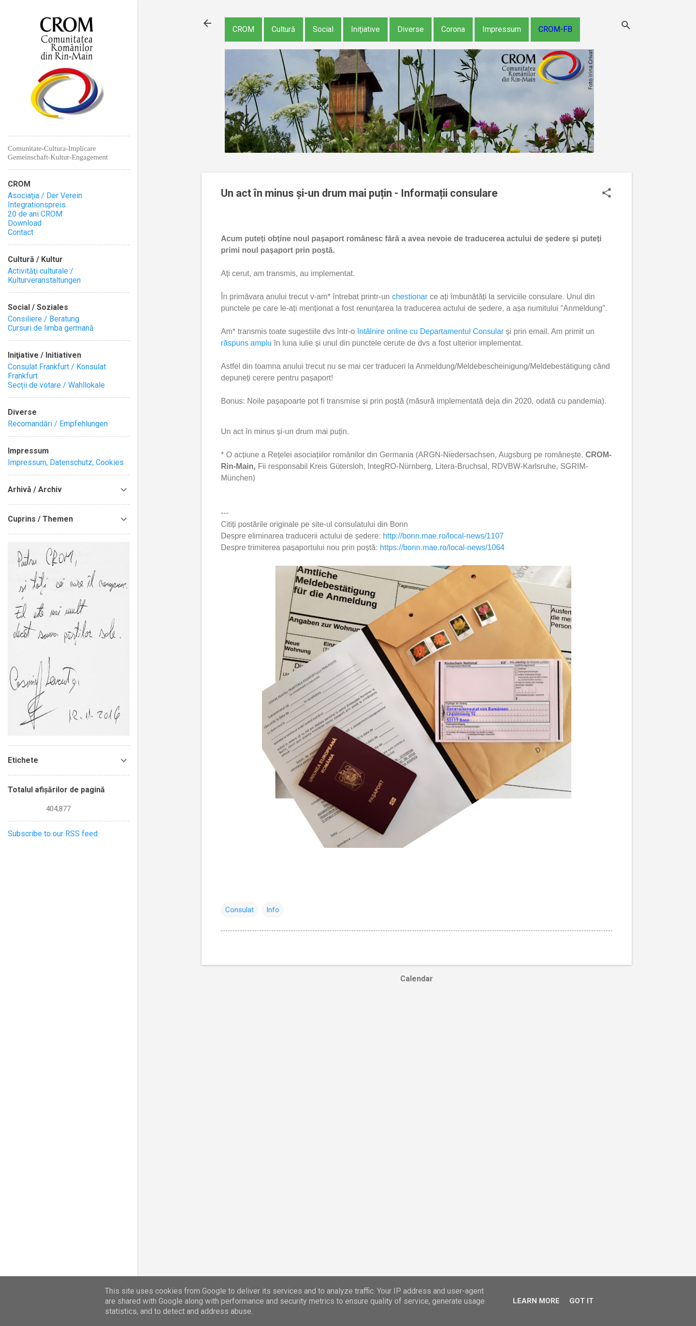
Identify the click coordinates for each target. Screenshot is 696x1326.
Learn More (536, 1301)
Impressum (501, 29)
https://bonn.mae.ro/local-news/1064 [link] (442, 547)
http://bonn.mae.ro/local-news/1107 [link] (443, 536)
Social (323, 29)
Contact (20, 232)
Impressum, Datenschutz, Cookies (66, 462)
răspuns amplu (246, 343)
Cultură (283, 29)
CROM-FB (555, 29)
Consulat (239, 909)
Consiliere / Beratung (43, 318)
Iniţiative (365, 29)
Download (25, 223)
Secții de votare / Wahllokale (56, 385)
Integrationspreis (37, 204)
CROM (243, 29)
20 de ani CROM (35, 214)
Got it (581, 1301)
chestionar (411, 296)
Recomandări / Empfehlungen (58, 423)
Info (272, 909)
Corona (453, 29)
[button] (606, 194)
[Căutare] (626, 26)
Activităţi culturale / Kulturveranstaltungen (44, 275)
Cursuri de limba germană (51, 328)
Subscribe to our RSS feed (53, 833)
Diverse (410, 29)
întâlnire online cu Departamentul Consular (430, 331)
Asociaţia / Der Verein (45, 195)
